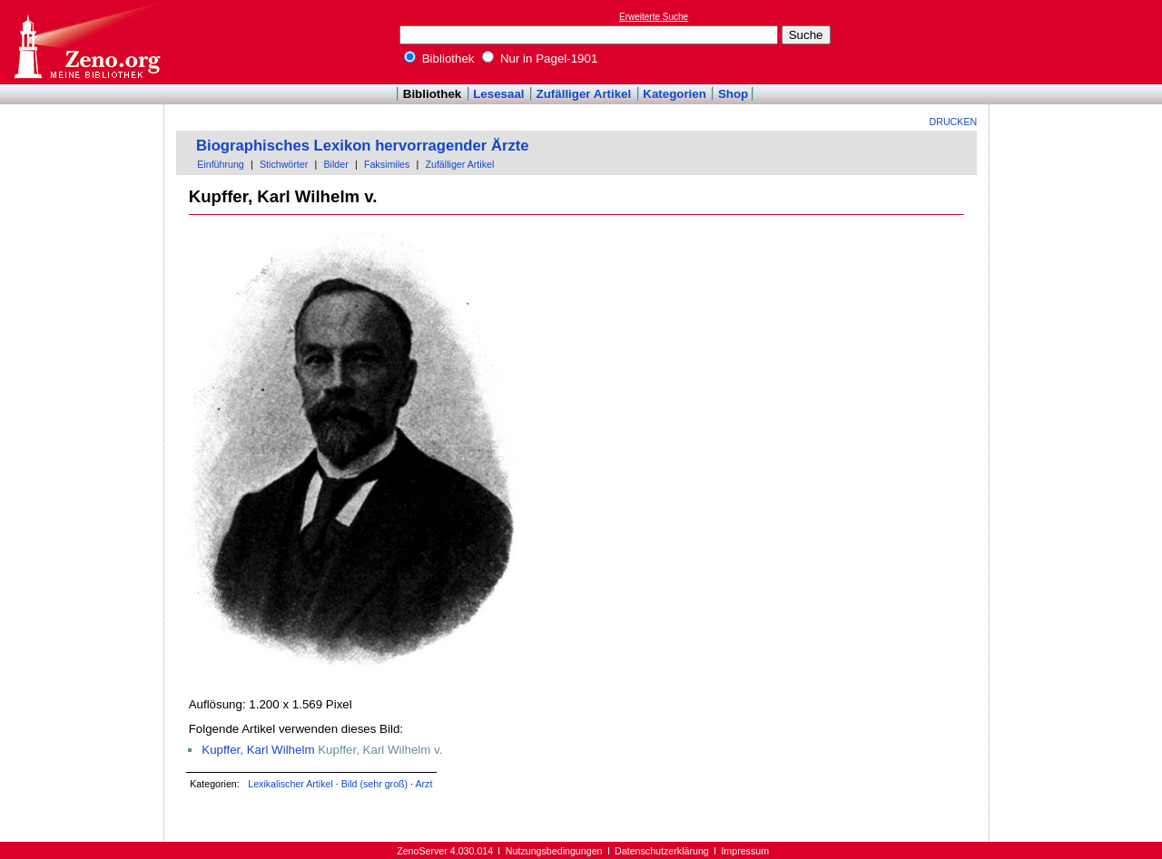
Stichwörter (284, 164)
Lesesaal (498, 94)
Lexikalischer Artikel (290, 783)
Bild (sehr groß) (374, 783)
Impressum (745, 850)
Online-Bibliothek (86, 42)
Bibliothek (439, 58)
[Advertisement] (1078, 42)
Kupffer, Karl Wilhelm (258, 750)
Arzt (423, 783)
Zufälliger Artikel (584, 94)
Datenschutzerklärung (662, 850)
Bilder (335, 164)
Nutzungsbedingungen (554, 850)
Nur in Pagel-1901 (539, 58)
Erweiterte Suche (653, 17)
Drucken (954, 121)
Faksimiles (386, 164)
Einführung (220, 164)
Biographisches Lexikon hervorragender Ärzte (362, 145)
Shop (733, 94)
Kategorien (674, 94)
